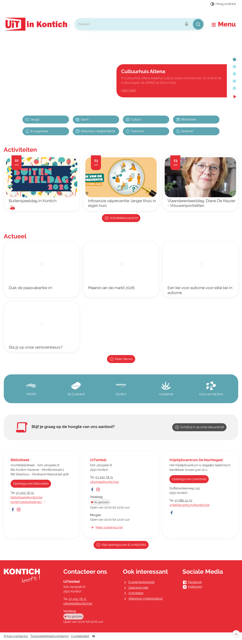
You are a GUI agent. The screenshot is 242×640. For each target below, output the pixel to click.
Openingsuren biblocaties (31, 483)
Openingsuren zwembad (189, 479)
